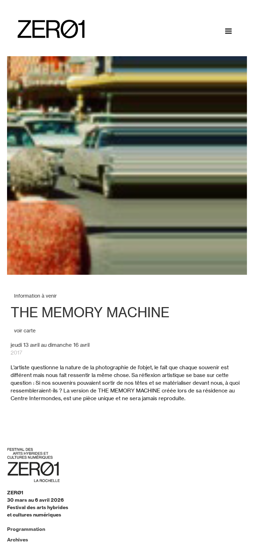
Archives (17, 540)
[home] (49, 29)
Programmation (26, 529)
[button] (228, 31)
